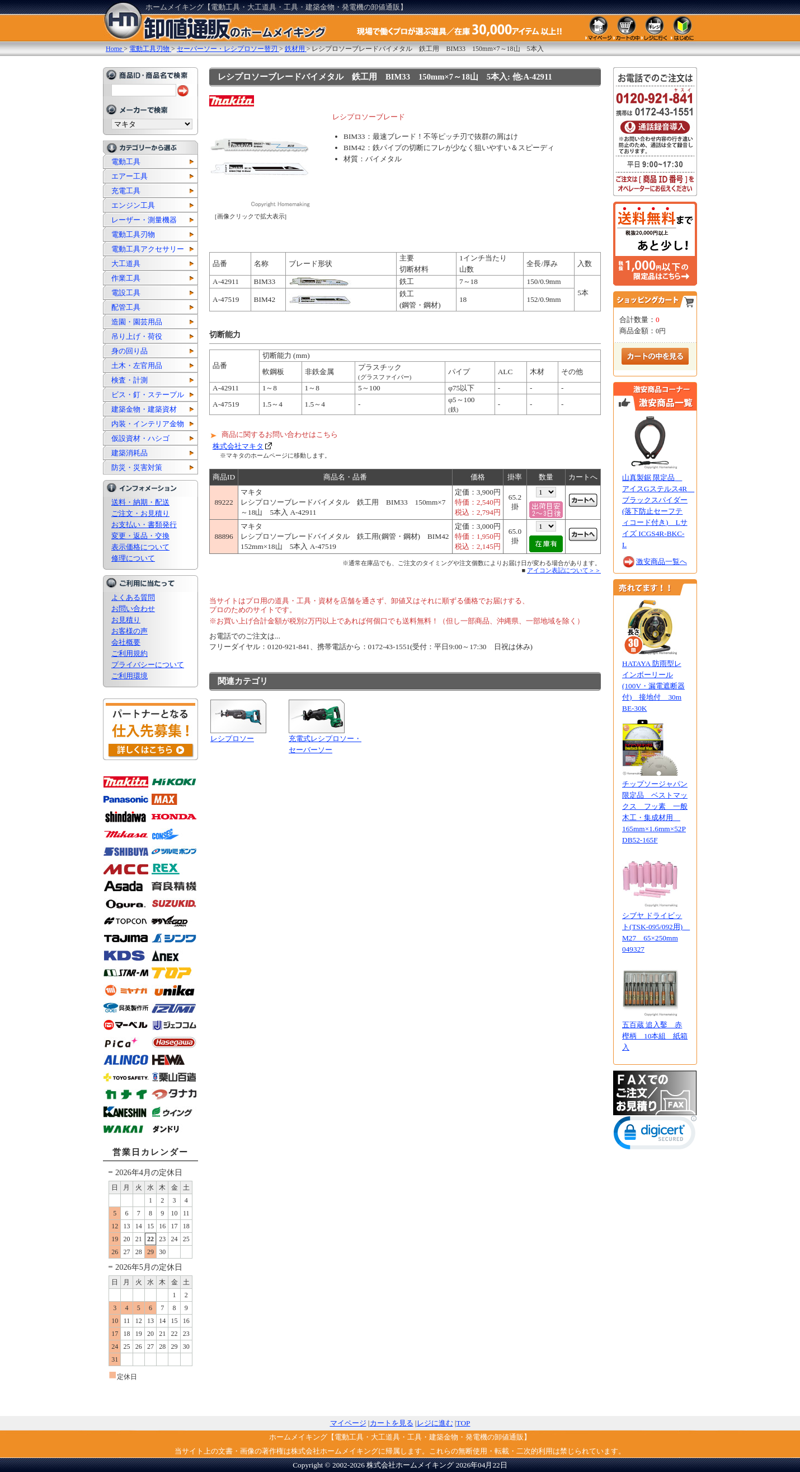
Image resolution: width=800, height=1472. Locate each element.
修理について (133, 558)
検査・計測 (129, 380)
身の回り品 (129, 351)
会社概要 (125, 642)
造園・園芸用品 (136, 322)
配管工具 (125, 307)
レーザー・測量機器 (144, 220)
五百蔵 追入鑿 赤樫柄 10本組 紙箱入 (655, 1036)
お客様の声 (129, 631)
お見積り (125, 620)
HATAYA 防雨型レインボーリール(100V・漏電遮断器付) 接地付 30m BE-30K (653, 685)
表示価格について (140, 547)
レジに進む (435, 1423)
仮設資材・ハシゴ (140, 438)
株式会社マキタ (238, 446)
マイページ (348, 1423)
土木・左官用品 (136, 365)
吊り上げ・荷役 (136, 336)
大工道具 (125, 263)
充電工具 (125, 191)
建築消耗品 (129, 453)
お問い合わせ (133, 608)
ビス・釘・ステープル (147, 394)
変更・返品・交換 (140, 536)
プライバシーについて (147, 664)
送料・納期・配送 (140, 502)
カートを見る (391, 1423)
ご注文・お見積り (140, 513)
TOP (463, 1423)
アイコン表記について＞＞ (564, 570)
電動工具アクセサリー (147, 249)
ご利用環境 (129, 676)
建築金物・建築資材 (144, 409)
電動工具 (125, 161)
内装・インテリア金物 (147, 424)
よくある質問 (133, 597)
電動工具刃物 (133, 234)
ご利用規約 (129, 653)
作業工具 (125, 278)
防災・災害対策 (136, 467)
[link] (655, 1135)
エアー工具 (129, 176)
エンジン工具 (133, 205)
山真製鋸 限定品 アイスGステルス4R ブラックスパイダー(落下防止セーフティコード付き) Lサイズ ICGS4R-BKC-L (658, 511)
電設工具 (125, 292)
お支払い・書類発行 (144, 524)
